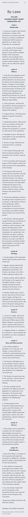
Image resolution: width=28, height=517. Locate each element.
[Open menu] (25, 2)
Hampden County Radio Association (10, 2)
